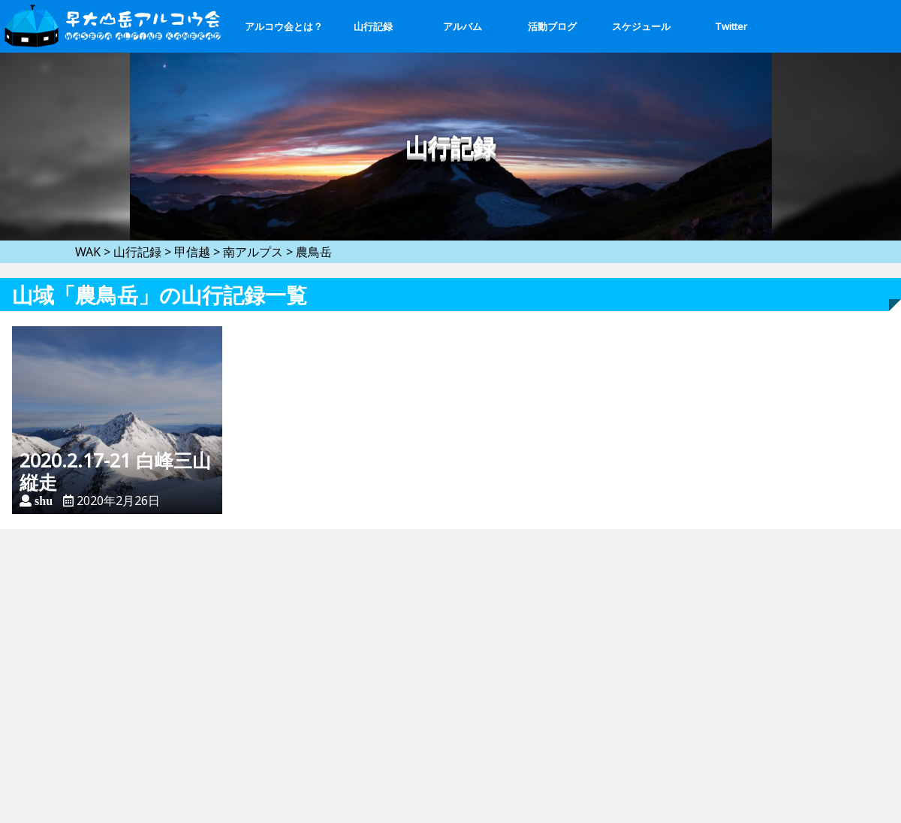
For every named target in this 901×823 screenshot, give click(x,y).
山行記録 (373, 26)
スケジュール (641, 26)
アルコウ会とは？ (284, 26)
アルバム (462, 26)
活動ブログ (552, 26)
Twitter (731, 26)
